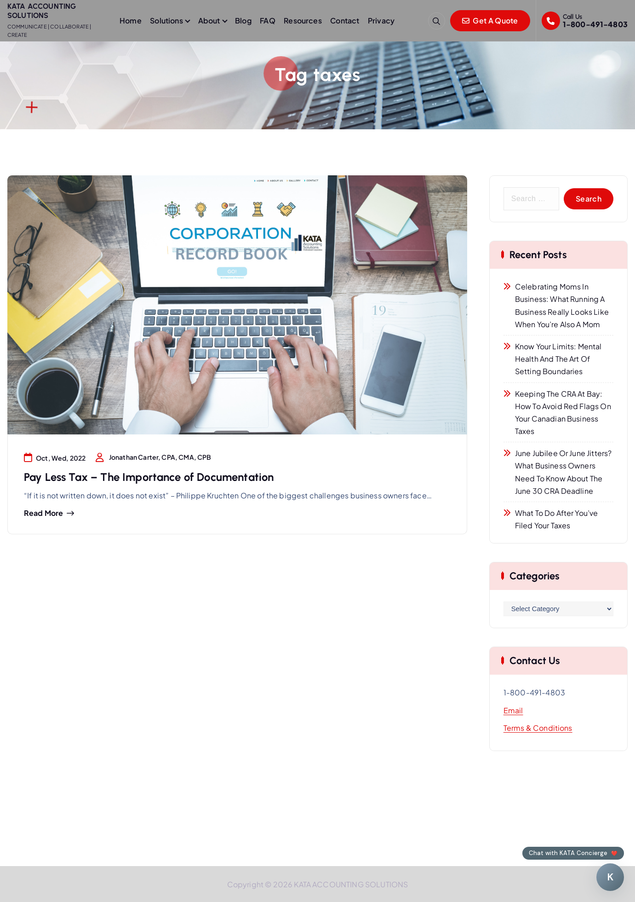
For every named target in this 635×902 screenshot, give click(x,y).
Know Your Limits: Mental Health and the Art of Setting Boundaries (558, 358)
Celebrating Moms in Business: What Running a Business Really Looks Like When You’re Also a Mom (562, 305)
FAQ (267, 20)
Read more (43, 513)
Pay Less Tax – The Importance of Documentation (149, 477)
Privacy (381, 20)
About (209, 20)
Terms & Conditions (537, 728)
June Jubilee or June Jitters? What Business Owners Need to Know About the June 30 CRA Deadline (563, 472)
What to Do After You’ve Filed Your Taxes (556, 519)
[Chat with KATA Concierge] (610, 877)
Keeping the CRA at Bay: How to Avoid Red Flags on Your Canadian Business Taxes (563, 412)
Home (131, 20)
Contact (344, 20)
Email (513, 710)
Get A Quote (490, 20)
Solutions (166, 20)
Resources (302, 20)
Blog (243, 20)
